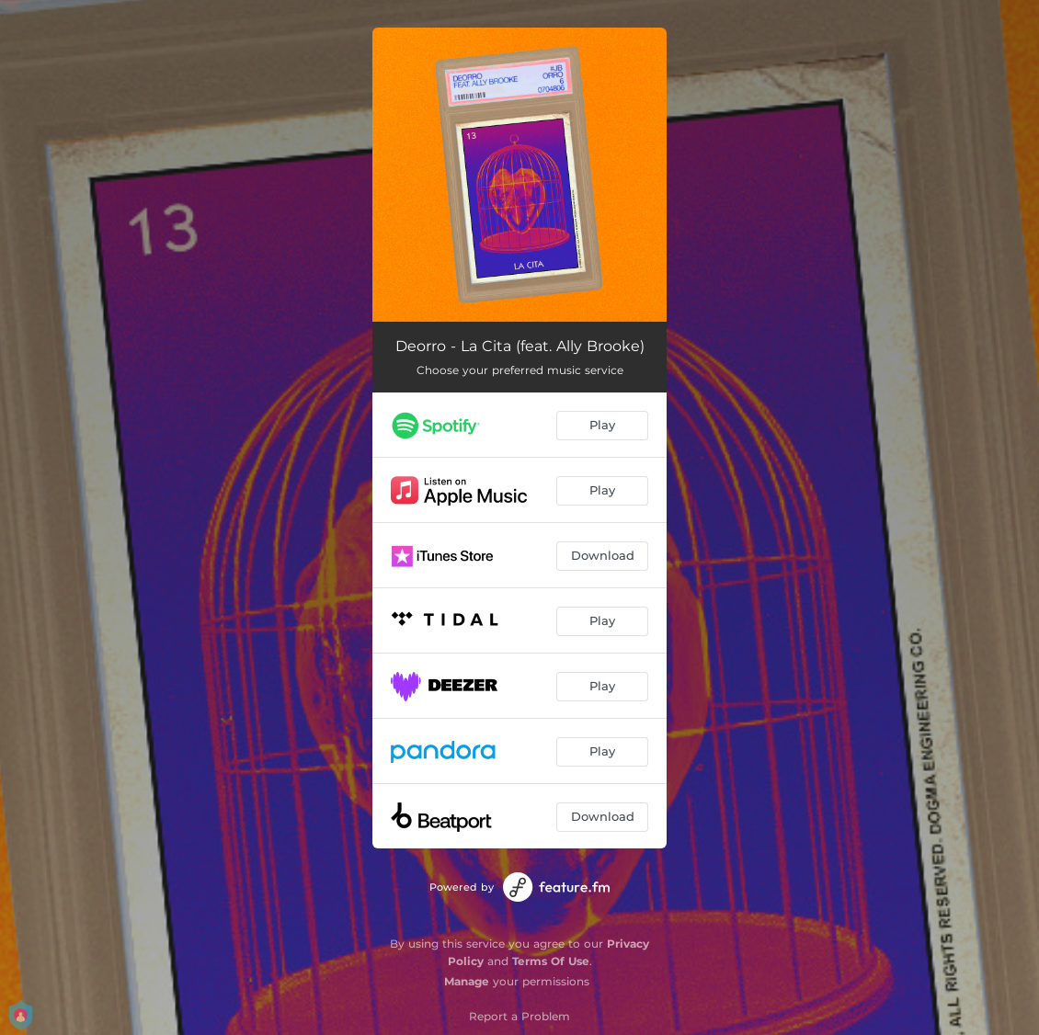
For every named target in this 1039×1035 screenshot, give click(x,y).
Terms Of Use (550, 961)
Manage (466, 981)
